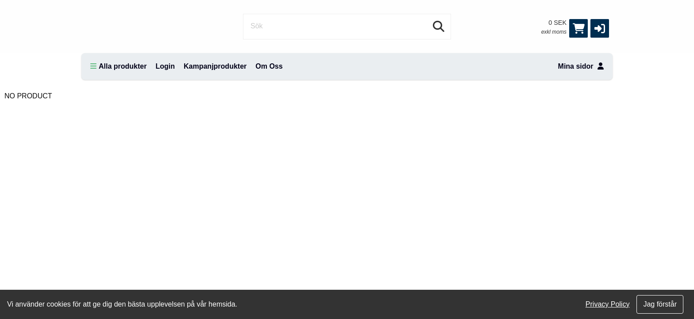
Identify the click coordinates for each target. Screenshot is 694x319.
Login (165, 66)
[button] (599, 28)
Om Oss (268, 66)
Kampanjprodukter (215, 66)
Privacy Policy (608, 304)
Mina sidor (581, 66)
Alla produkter (118, 66)
